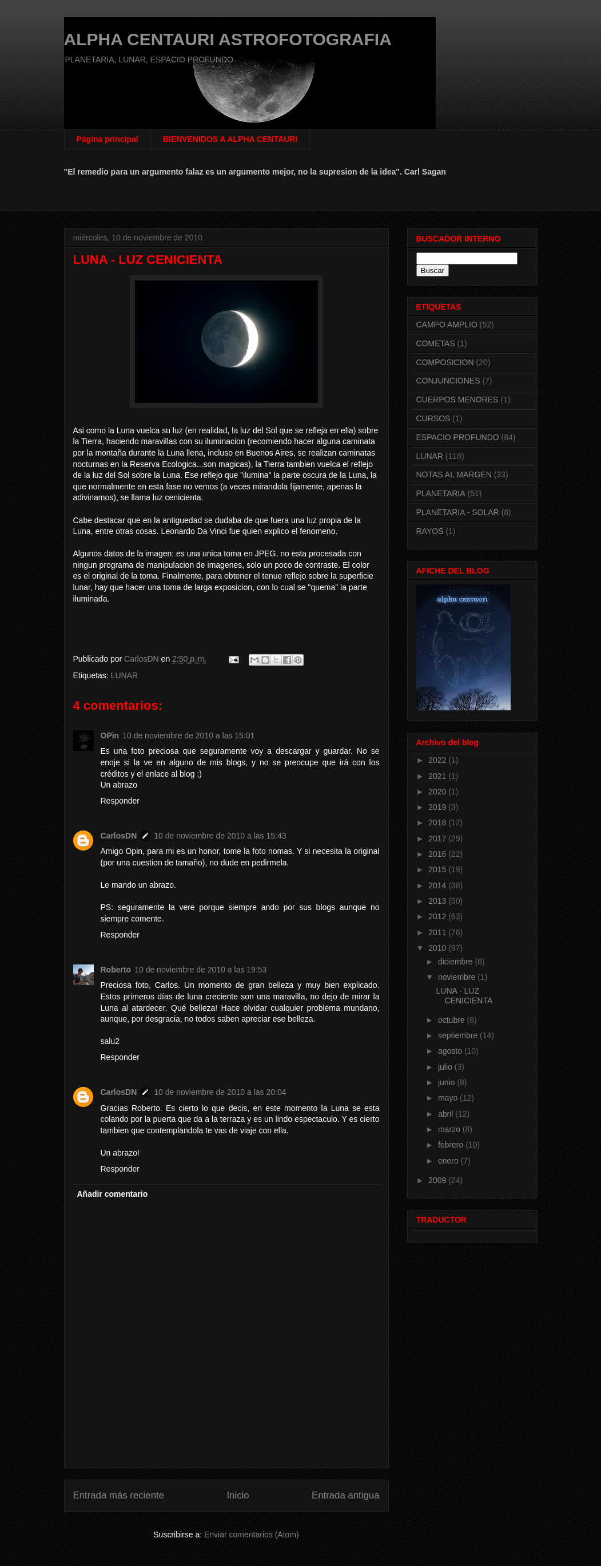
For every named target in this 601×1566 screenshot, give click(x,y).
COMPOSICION (445, 362)
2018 (438, 822)
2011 (438, 932)
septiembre (459, 1035)
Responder (120, 800)
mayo (449, 1097)
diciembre (456, 961)
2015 (438, 869)
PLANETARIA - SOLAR (457, 512)
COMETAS (435, 343)
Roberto (116, 969)
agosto (451, 1050)
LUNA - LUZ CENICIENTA (464, 995)
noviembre (457, 977)
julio (446, 1066)
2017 (438, 838)
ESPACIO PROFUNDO (457, 437)
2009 (438, 1180)
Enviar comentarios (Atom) (251, 1534)
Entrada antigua (346, 1495)
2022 (438, 760)
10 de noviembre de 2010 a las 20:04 (220, 1092)
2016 (438, 854)
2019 (438, 807)
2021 (438, 776)
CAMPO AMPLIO (446, 324)
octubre (452, 1020)
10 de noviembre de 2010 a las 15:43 (220, 835)
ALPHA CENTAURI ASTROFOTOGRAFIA (228, 39)
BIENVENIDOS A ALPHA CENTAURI (230, 139)
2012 (438, 916)
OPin (110, 735)
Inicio (237, 1495)
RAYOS (430, 531)
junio (447, 1082)
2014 (438, 885)
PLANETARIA (440, 493)
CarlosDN (119, 835)
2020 (438, 791)
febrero (451, 1144)
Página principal (107, 139)
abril (446, 1113)
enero (449, 1160)
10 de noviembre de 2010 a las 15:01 (188, 735)
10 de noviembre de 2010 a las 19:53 (200, 969)
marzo (450, 1129)
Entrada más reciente (119, 1495)
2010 (438, 947)
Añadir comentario (112, 1194)
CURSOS (433, 418)
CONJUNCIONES (448, 380)
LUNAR (124, 675)
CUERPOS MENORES (457, 399)
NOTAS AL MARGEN (454, 474)
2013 (438, 900)
